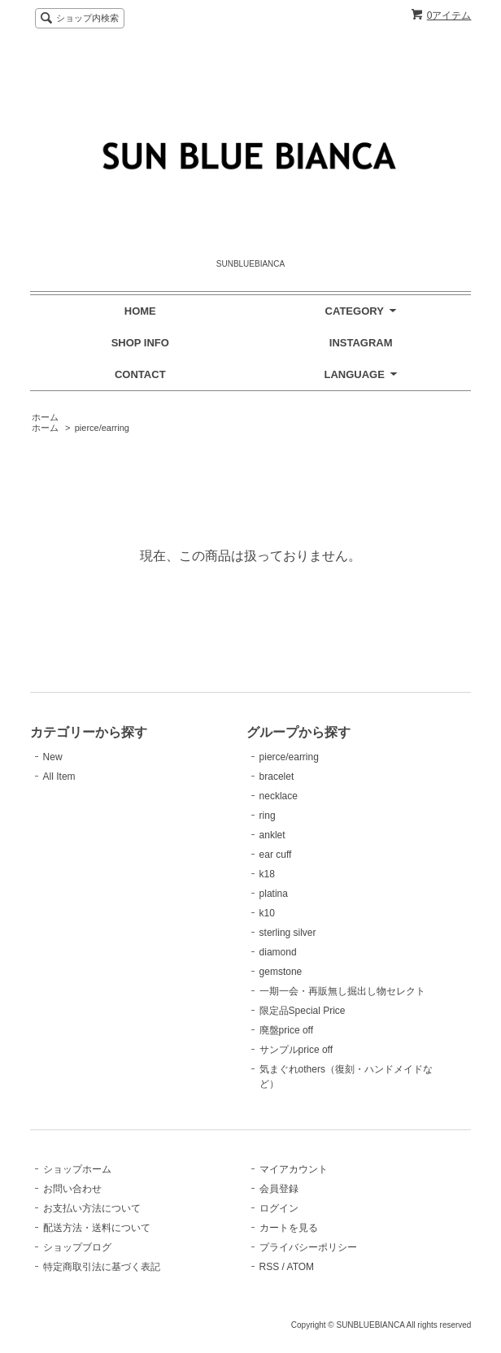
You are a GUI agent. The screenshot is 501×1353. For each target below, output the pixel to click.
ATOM (301, 1267)
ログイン (278, 1208)
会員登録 (278, 1188)
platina (273, 893)
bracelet (276, 776)
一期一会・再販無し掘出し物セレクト (342, 991)
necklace (278, 796)
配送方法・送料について (96, 1227)
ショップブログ (77, 1247)
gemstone (281, 971)
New (53, 757)
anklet (272, 835)
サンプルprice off (296, 1049)
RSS (269, 1267)
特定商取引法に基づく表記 (101, 1267)
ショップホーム (77, 1169)
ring (267, 815)
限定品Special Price (302, 1010)
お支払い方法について (92, 1208)
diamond (278, 952)
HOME (140, 311)
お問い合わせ (72, 1188)
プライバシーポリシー (308, 1247)
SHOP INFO (140, 343)
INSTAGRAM (361, 343)
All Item (59, 776)
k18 (267, 874)
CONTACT (140, 374)
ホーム (45, 417)
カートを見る (288, 1227)
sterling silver (287, 932)
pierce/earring (102, 428)
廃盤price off (286, 1030)
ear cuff (275, 854)
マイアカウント (293, 1169)
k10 (267, 913)
